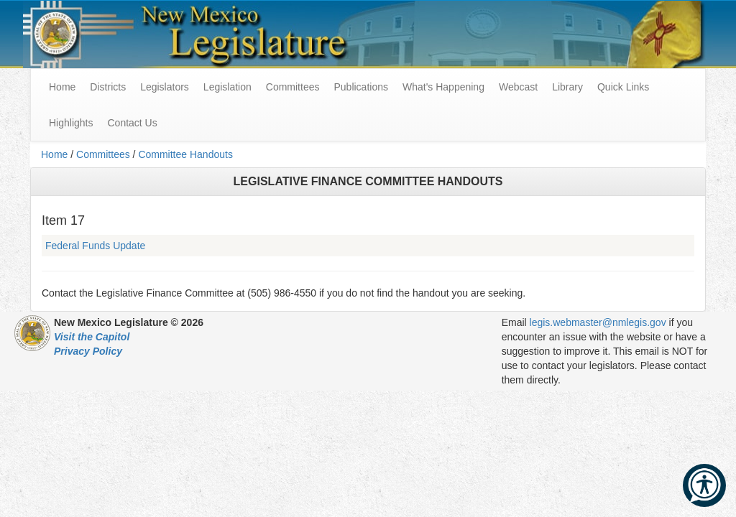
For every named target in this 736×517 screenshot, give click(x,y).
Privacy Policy (88, 351)
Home (54, 154)
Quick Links (623, 87)
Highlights (71, 123)
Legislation (227, 87)
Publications (361, 87)
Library (567, 87)
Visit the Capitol (91, 337)
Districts (108, 87)
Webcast (518, 87)
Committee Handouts (185, 154)
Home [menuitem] (62, 87)
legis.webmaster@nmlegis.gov (598, 322)
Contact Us (132, 123)
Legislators (164, 87)
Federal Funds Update (95, 245)
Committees (293, 87)
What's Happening (443, 87)
